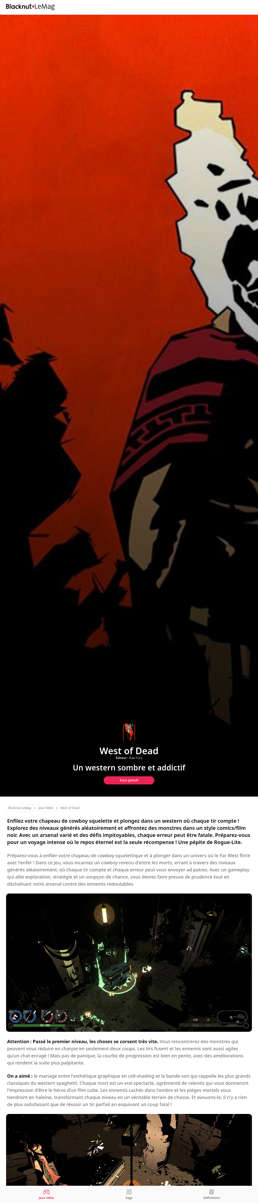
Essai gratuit (129, 780)
